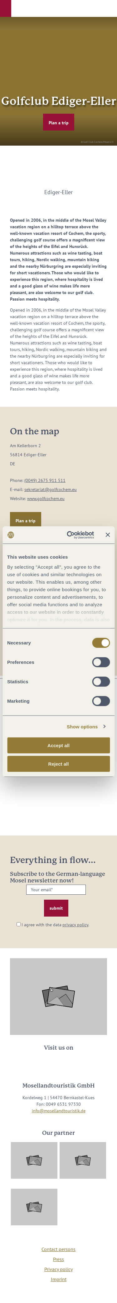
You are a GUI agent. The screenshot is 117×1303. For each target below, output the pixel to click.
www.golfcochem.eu (46, 498)
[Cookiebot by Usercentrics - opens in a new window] (70, 535)
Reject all (58, 764)
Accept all (58, 745)
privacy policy (75, 925)
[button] (5, 8)
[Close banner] (107, 535)
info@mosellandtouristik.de (58, 1111)
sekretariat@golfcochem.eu (50, 489)
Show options (82, 726)
